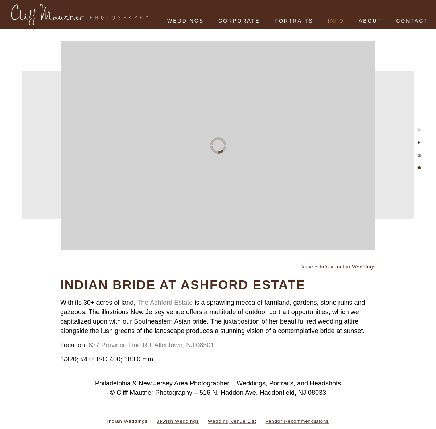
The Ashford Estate (165, 302)
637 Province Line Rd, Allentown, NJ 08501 (151, 345)
